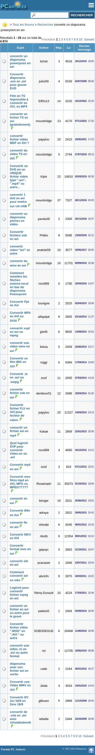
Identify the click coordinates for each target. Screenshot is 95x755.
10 (80, 39)
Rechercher (45, 24)
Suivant (89, 39)
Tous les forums (23, 24)
